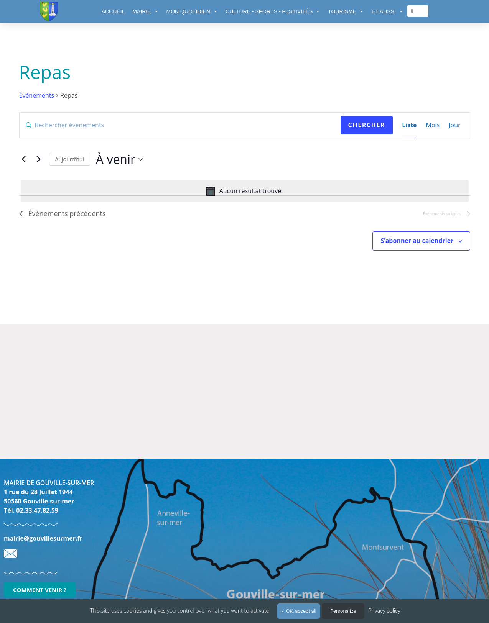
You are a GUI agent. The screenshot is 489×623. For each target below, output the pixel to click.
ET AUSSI (387, 11)
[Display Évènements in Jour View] (454, 125)
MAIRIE (145, 11)
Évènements (36, 95)
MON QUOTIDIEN (192, 11)
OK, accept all (298, 611)
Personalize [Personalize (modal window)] (343, 611)
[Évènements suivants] (38, 159)
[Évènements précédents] (23, 159)
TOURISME (346, 11)
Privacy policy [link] (384, 611)
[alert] (245, 191)
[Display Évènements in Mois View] (433, 125)
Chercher (366, 125)
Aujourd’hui (69, 159)
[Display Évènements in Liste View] (409, 125)
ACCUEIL (113, 11)
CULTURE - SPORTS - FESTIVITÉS (273, 11)
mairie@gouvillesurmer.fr (43, 538)
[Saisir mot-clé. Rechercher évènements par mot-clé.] (180, 125)
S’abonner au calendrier (416, 240)
